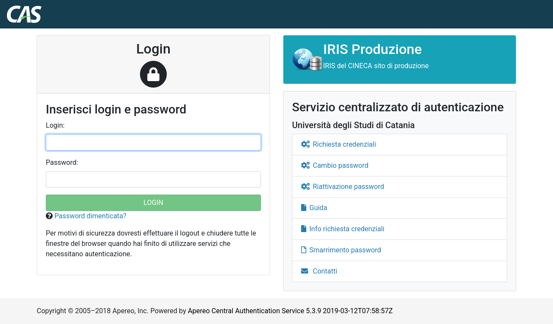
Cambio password (335, 165)
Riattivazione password (342, 186)
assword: (62, 162)
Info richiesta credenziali (343, 229)
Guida (314, 208)
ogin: (55, 125)
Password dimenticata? (90, 216)
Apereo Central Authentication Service (290, 311)
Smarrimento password (341, 250)
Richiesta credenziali (338, 144)
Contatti (319, 271)
